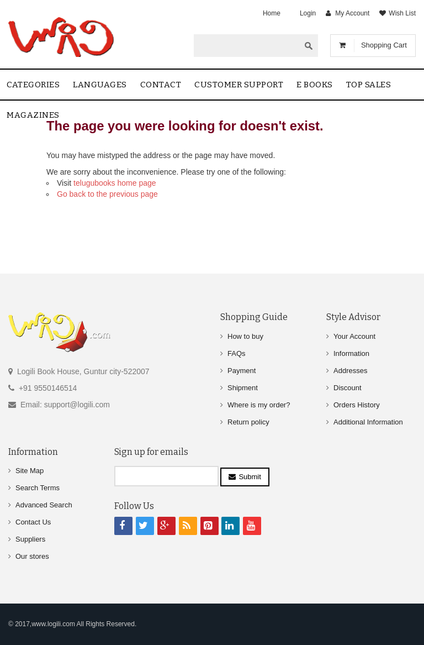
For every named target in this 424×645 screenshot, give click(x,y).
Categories (33, 85)
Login (308, 13)
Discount (347, 388)
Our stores (32, 556)
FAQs (236, 353)
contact (161, 85)
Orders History (356, 405)
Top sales (368, 85)
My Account (352, 13)
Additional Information (368, 422)
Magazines (33, 115)
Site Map (29, 470)
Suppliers (30, 539)
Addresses (350, 370)
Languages (100, 85)
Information (351, 353)
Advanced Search (43, 505)
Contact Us (33, 522)
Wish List (402, 13)
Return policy (248, 422)
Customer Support (238, 85)
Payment (241, 370)
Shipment (242, 388)
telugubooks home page (114, 183)
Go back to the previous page (107, 194)
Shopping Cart (384, 45)
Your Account (354, 336)
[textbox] (247, 45)
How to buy (245, 336)
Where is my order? (258, 405)
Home (271, 13)
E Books (314, 85)
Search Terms (37, 488)
